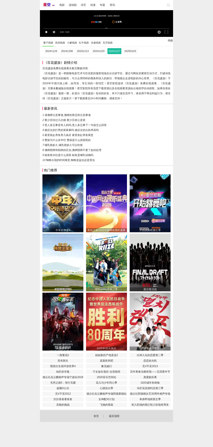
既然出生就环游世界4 (63, 366)
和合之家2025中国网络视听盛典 (106, 230)
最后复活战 (150, 289)
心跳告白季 (106, 388)
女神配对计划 (106, 399)
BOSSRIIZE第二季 (106, 289)
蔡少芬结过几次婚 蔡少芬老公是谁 (65, 120)
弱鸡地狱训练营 (150, 348)
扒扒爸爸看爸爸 (63, 399)
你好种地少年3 (63, 289)
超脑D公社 (63, 388)
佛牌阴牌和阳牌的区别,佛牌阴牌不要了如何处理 (73, 150)
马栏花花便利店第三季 (150, 388)
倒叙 (170, 41)
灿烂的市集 (63, 371)
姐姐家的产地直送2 (106, 355)
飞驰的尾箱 (106, 404)
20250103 (130, 51)
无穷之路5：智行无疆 (63, 382)
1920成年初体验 (150, 382)
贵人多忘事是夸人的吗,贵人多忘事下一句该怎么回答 (75, 125)
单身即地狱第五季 (150, 399)
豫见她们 (106, 366)
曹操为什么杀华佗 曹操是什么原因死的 (68, 140)
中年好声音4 (63, 230)
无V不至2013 (150, 366)
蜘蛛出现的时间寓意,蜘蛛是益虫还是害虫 (70, 160)
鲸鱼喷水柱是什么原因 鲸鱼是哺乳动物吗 (69, 155)
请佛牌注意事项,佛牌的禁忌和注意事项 (68, 115)
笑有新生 (63, 360)
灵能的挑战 (63, 404)
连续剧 (73, 5)
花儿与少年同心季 (106, 382)
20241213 (83, 51)
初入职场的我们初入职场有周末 (150, 404)
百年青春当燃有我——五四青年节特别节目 (150, 372)
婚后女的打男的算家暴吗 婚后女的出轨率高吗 (72, 130)
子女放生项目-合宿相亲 (106, 371)
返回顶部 (114, 416)
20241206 (67, 51)
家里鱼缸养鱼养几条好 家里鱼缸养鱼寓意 (69, 135)
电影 (62, 5)
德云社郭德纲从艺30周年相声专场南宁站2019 (150, 394)
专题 (103, 5)
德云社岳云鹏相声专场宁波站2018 (63, 377)
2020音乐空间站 (106, 377)
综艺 (83, 5)
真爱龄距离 (150, 377)
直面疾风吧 (106, 360)
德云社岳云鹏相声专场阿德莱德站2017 (106, 394)
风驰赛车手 (63, 348)
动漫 (93, 5)
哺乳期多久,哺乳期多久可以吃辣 (64, 145)
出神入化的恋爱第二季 (150, 355)
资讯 (112, 5)
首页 (96, 416)
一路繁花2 (63, 355)
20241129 (51, 51)
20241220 (99, 51)
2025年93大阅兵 (106, 348)
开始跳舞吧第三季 (150, 230)
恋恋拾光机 (150, 360)
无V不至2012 (63, 393)
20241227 (114, 51)
